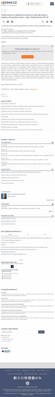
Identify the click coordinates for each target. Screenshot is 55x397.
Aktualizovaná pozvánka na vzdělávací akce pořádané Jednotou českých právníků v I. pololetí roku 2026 (22, 106)
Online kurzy (27, 169)
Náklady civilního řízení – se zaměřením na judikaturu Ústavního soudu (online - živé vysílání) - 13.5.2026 (27, 159)
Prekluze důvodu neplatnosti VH (8, 251)
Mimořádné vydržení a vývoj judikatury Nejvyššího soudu (13, 254)
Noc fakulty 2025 (4, 116)
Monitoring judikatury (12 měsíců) (8, 221)
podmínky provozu (26, 370)
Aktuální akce (27, 142)
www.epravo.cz (33, 89)
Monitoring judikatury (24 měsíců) (8, 218)
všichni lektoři (50, 200)
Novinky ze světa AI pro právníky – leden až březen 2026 (13, 175)
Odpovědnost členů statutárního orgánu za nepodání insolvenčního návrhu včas (18, 249)
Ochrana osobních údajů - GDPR (30, 373)
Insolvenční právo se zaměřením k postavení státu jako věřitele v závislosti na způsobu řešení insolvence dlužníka (24, 114)
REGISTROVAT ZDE (27, 56)
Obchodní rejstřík (5, 335)
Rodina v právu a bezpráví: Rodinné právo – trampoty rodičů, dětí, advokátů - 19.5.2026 (27, 207)
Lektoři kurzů (5, 192)
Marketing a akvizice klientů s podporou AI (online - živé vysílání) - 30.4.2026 (27, 150)
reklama (18, 370)
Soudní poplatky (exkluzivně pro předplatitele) (12, 304)
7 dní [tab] (27, 234)
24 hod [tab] (10, 234)
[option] (27, 196)
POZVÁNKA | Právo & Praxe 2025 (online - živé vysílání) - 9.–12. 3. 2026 (16, 108)
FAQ (48, 370)
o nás (14, 370)
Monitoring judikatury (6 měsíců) (8, 224)
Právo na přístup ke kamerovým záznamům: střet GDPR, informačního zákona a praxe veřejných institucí (24, 247)
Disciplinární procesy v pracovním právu (10, 177)
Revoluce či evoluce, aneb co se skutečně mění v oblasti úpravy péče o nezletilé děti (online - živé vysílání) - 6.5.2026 (27, 154)
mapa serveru (8, 370)
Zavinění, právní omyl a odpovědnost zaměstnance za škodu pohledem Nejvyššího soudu (21, 172)
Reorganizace (4, 298)
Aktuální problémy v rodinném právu (8, 103)
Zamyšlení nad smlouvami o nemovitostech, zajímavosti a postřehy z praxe (16, 111)
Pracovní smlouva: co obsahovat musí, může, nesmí (12, 180)
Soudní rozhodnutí (9, 289)
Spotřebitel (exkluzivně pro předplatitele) (11, 310)
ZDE (20, 84)
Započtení (3, 244)
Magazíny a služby (27, 216)
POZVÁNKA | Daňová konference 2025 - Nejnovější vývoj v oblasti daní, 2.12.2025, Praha (19, 124)
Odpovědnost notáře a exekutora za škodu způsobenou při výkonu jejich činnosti (17, 119)
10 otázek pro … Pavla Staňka (8, 242)
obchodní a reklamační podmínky (15, 373)
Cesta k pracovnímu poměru (7, 183)
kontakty (33, 370)
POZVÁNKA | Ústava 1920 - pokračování (9, 127)
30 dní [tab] (45, 234)
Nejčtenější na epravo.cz (11, 231)
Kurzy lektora (12, 196)
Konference (27, 204)
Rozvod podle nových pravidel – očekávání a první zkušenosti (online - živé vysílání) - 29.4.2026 (27, 146)
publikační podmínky (41, 370)
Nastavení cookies (43, 373)
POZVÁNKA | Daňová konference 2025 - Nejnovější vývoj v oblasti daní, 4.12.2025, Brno (19, 122)
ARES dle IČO (5, 337)
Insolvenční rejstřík (6, 341)
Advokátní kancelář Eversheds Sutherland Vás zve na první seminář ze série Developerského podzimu (22, 129)
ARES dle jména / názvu (7, 339)
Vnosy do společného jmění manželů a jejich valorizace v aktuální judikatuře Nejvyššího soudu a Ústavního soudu (26, 238)
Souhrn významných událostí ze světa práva (11, 240)
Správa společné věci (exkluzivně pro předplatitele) (14, 316)
